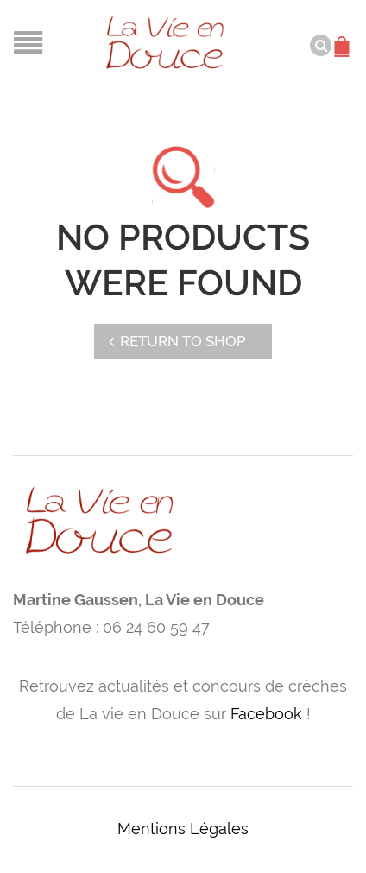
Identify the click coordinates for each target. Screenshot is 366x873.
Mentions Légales (183, 828)
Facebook (266, 714)
